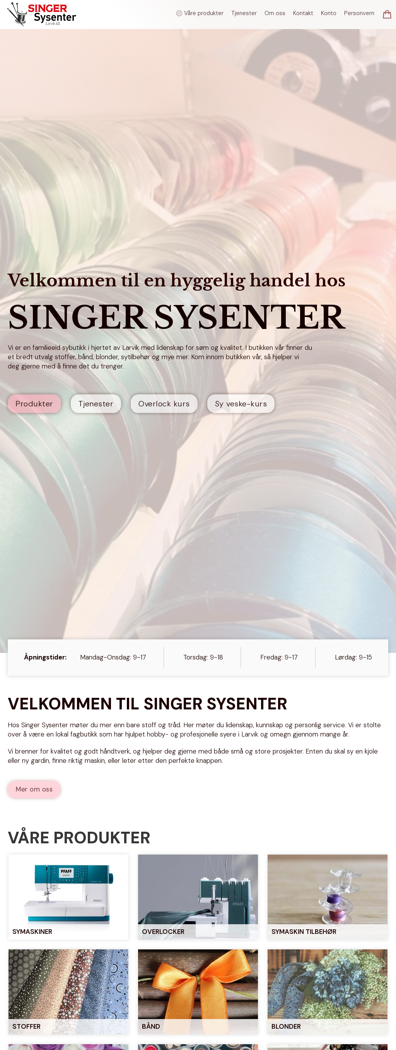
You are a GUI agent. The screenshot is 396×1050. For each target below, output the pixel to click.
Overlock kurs (164, 404)
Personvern (359, 13)
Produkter (34, 404)
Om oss (275, 13)
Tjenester (244, 13)
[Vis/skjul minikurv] (387, 14)
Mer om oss (34, 789)
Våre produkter (204, 13)
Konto (328, 13)
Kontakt (303, 13)
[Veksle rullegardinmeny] (179, 13)
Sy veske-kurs (241, 404)
